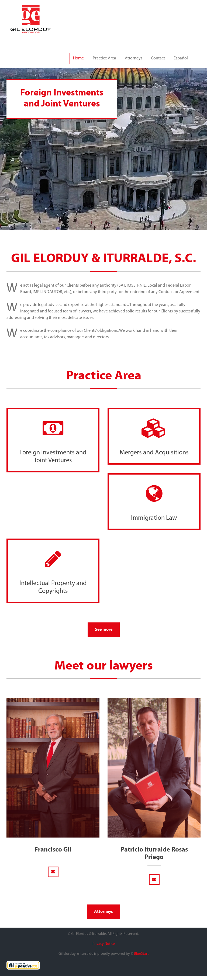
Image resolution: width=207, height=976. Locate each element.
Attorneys (133, 58)
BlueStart (141, 954)
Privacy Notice (103, 944)
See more (103, 630)
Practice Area (104, 58)
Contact (158, 58)
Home (78, 58)
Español (181, 58)
